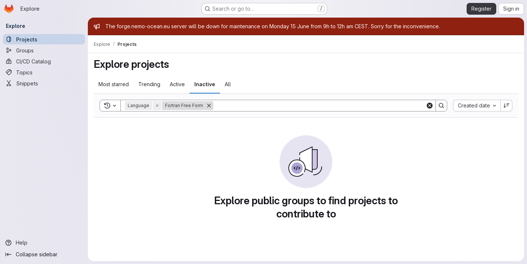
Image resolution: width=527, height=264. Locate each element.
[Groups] (44, 50)
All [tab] (228, 84)
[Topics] (44, 72)
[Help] (44, 243)
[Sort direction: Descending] (506, 105)
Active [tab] (177, 84)
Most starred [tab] (113, 84)
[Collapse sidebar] (44, 254)
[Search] (319, 105)
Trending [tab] (149, 84)
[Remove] (209, 105)
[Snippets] (44, 83)
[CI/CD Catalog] (44, 61)
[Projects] (44, 39)
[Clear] (429, 105)
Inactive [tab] (204, 84)
